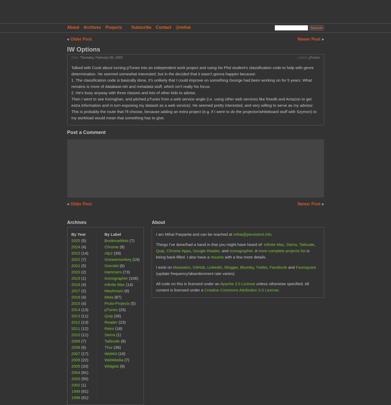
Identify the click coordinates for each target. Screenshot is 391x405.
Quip (109, 316)
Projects (113, 27)
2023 (75, 253)
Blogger (231, 267)
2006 (75, 360)
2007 (75, 353)
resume (217, 257)
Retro (109, 328)
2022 (75, 259)
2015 (75, 303)
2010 (75, 335)
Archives (92, 27)
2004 (75, 372)
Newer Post (310, 39)
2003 (75, 378)
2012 (75, 322)
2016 (75, 297)
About (73, 27)
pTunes (314, 57)
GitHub (199, 267)
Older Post (81, 39)
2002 (75, 385)
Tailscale (112, 341)
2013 (75, 316)
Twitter (261, 267)
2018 (75, 284)
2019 (75, 278)
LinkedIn (214, 267)
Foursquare (306, 267)
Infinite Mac (115, 284)
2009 (75, 341)
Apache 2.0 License (237, 284)
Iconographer (116, 278)
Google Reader (206, 251)
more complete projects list (281, 251)
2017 (75, 291)
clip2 (109, 253)
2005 (75, 366)
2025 (75, 240)
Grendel (112, 265)
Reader (111, 322)
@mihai (183, 27)
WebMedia (114, 360)
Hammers (113, 272)
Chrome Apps (179, 251)
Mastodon (181, 267)
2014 (75, 309)
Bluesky (247, 267)
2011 (75, 328)
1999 (75, 391)
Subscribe (141, 27)
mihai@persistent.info (252, 234)
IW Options (83, 49)
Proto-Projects (117, 303)
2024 (75, 247)
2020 (75, 272)
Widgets (112, 366)
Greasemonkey (118, 259)
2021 (75, 265)
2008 (75, 347)
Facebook (278, 267)
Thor (109, 347)
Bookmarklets (117, 240)
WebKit (111, 353)
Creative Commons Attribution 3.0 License (241, 290)
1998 (75, 397)
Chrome (112, 247)
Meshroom (114, 291)
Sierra (110, 335)
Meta (109, 297)
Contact (164, 27)
